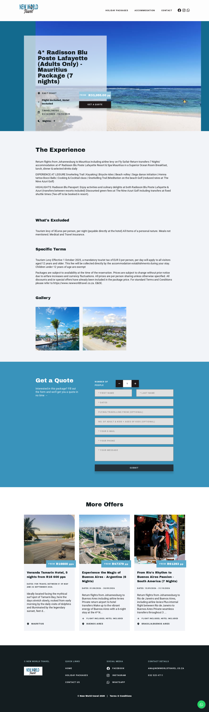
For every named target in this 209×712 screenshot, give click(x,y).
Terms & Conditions (121, 696)
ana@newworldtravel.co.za (166, 668)
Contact (166, 10)
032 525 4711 (155, 675)
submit (134, 468)
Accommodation (145, 10)
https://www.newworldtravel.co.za (73, 283)
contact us (72, 682)
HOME (68, 668)
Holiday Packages (117, 10)
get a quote (95, 104)
